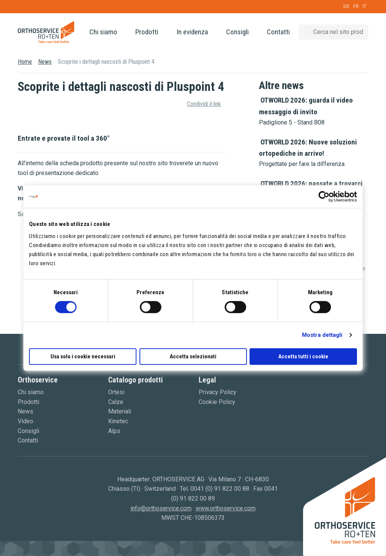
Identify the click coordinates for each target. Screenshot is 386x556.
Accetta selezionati (193, 356)
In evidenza (192, 32)
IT (364, 6)
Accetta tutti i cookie (303, 356)
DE (346, 6)
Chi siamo (103, 32)
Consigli (237, 32)
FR (356, 6)
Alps (114, 431)
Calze (115, 401)
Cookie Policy (217, 401)
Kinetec (118, 421)
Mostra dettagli (322, 335)
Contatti (278, 32)
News (45, 61)
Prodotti (146, 32)
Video (25, 421)
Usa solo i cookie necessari (83, 356)
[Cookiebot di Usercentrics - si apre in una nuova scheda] (324, 196)
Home (25, 61)
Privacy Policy (217, 392)
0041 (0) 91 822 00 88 (219, 488)
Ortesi (116, 392)
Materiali (119, 411)
